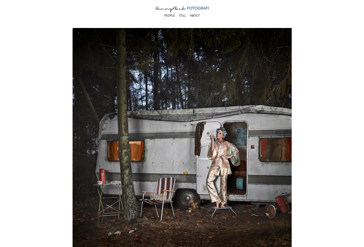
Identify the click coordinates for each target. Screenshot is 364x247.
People (169, 15)
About (195, 15)
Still (182, 15)
